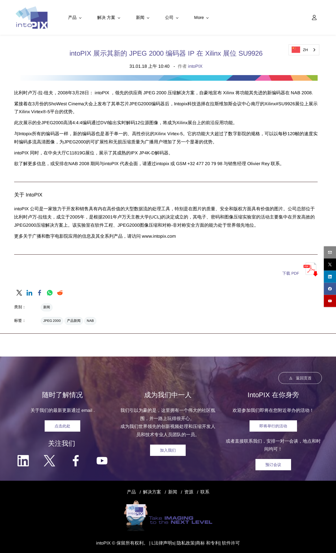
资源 (188, 491)
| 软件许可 (230, 542)
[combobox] (304, 49)
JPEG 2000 (52, 320)
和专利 (212, 542)
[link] (19, 292)
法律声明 (163, 542)
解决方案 (152, 491)
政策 (190, 542)
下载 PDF (290, 273)
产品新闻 (74, 320)
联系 (204, 491)
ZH (300, 49)
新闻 (46, 307)
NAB (90, 320)
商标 (200, 542)
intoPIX (195, 66)
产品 (131, 491)
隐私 (181, 542)
